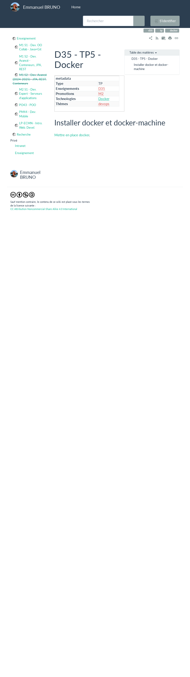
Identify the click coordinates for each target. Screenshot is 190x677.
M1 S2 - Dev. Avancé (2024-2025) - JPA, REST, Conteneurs (30, 79)
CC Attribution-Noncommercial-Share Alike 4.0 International (43, 665)
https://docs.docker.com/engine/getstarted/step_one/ (136, 181)
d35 (150, 30)
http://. (124, 224)
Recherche (24, 134)
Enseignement (26, 38)
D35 (101, 88)
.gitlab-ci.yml (68, 414)
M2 (101, 93)
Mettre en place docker (71, 135)
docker (173, 30)
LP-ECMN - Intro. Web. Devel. (30, 125)
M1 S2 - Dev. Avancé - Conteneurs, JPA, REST (30, 63)
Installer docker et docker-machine (151, 67)
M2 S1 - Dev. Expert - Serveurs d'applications (30, 94)
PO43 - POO (27, 105)
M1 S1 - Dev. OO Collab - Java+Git (30, 47)
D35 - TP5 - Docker (145, 59)
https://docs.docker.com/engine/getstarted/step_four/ (136, 191)
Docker (103, 99)
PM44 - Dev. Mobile (27, 114)
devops (103, 104)
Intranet (20, 146)
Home (75, 7)
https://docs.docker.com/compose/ (85, 246)
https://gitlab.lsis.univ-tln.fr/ (117, 366)
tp (160, 30)
